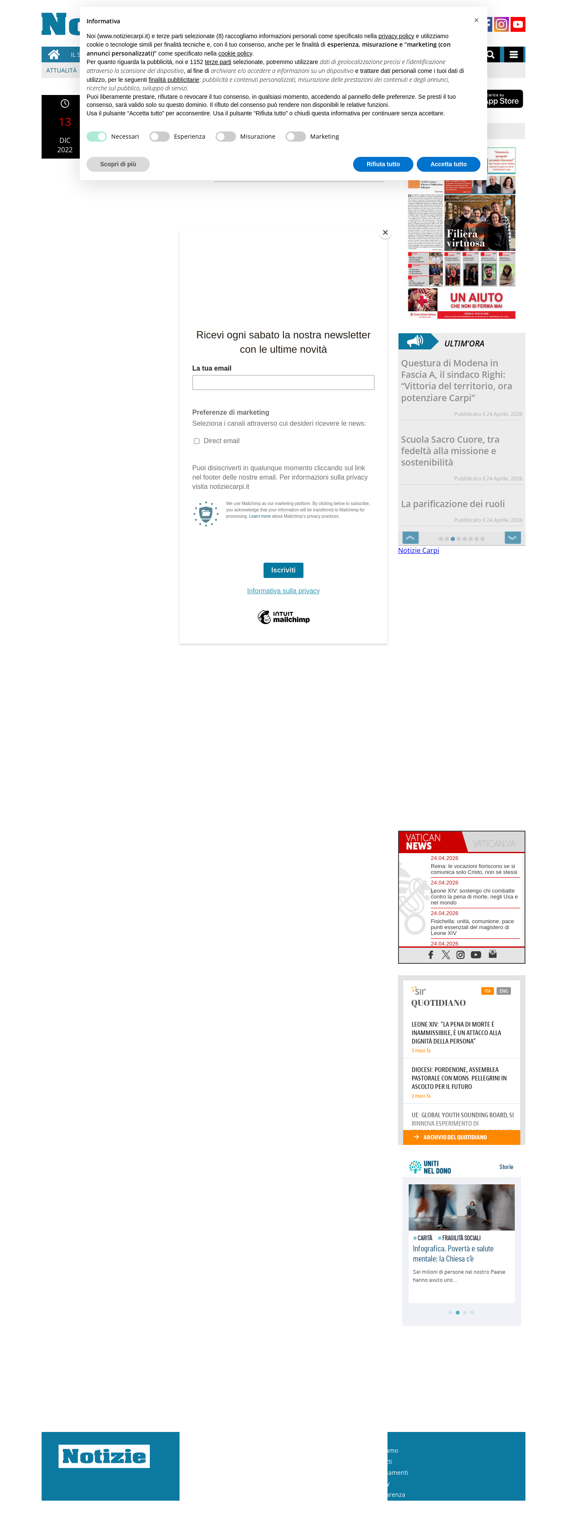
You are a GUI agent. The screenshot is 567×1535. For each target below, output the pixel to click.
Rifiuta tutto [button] (383, 164)
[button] (476, 20)
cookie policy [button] (235, 53)
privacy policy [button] (396, 36)
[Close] (385, 232)
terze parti (218, 62)
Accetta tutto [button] (448, 164)
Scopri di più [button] (118, 164)
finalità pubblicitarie (174, 79)
